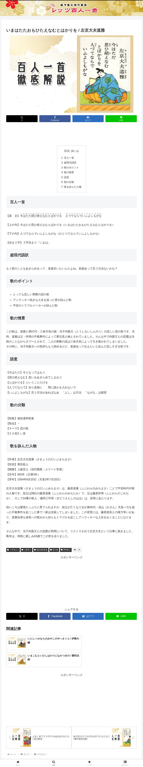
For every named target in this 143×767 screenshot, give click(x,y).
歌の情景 (69, 172)
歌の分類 (69, 183)
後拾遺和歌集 (41, 551)
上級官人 (26, 551)
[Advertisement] (71, 135)
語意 (66, 178)
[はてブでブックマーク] (88, 118)
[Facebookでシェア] (55, 118)
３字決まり (13, 551)
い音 (77, 551)
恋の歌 (54, 551)
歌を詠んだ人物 (72, 187)
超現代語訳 (70, 162)
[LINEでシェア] (121, 118)
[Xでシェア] (22, 118)
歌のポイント (71, 168)
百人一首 (69, 157)
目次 (67, 150)
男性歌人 (66, 551)
